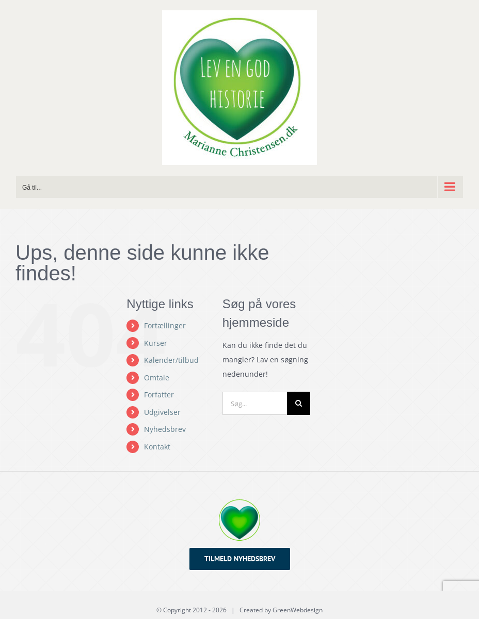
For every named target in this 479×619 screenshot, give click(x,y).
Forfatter (159, 394)
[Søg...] (254, 403)
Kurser (155, 343)
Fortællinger (165, 325)
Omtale (156, 377)
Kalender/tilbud (171, 360)
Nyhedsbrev (165, 429)
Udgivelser (162, 412)
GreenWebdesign (298, 610)
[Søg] (298, 403)
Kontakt (157, 446)
